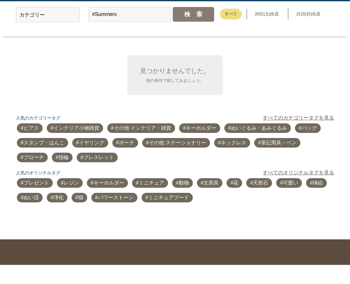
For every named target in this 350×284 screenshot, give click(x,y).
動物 (184, 183)
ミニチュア (151, 183)
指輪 (64, 157)
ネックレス (233, 142)
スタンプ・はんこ (44, 142)
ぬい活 (31, 197)
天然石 (260, 183)
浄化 (58, 197)
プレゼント (36, 183)
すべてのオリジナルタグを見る (298, 172)
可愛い (290, 183)
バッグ (309, 128)
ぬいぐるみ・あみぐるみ (259, 128)
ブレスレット (98, 157)
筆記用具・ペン (279, 142)
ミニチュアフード (168, 197)
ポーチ (126, 142)
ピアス (31, 128)
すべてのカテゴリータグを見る (298, 117)
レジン (71, 183)
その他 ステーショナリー (177, 142)
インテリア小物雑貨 (76, 128)
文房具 (211, 183)
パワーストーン (116, 197)
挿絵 (318, 183)
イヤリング (91, 142)
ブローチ (34, 157)
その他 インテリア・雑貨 (142, 128)
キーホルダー (201, 128)
